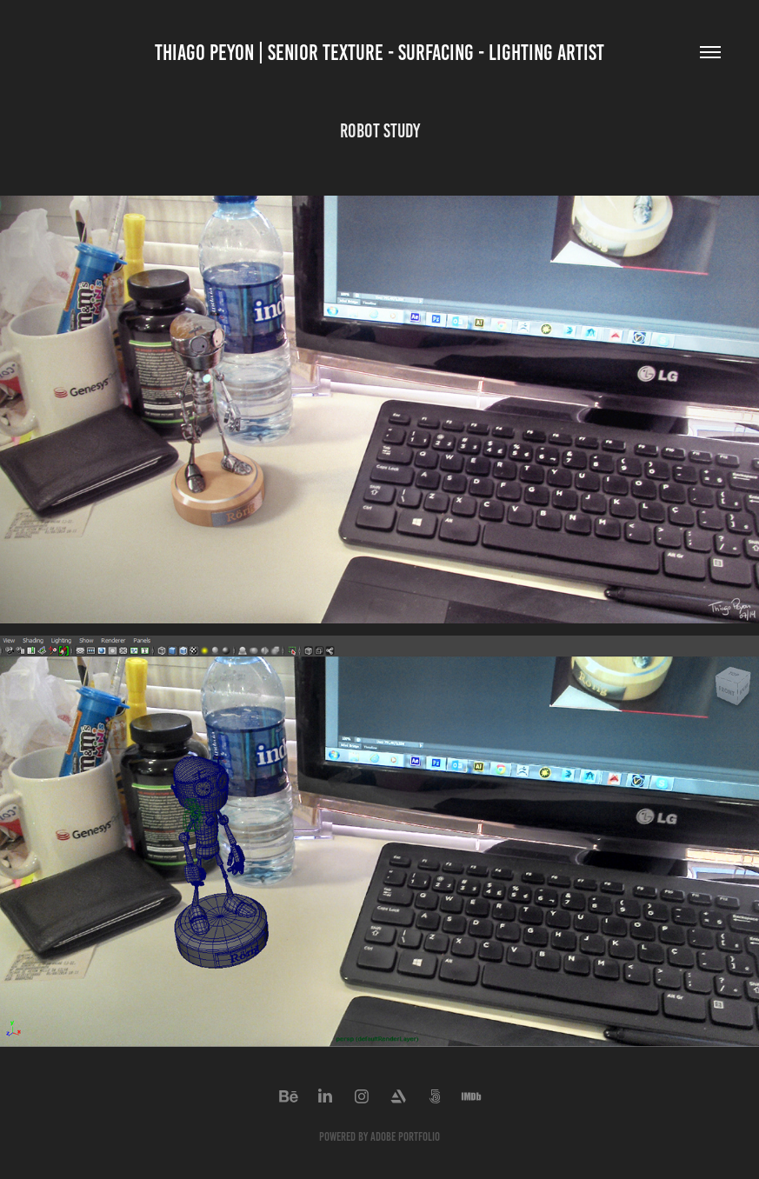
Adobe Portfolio (405, 1136)
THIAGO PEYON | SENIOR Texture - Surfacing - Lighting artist (379, 52)
